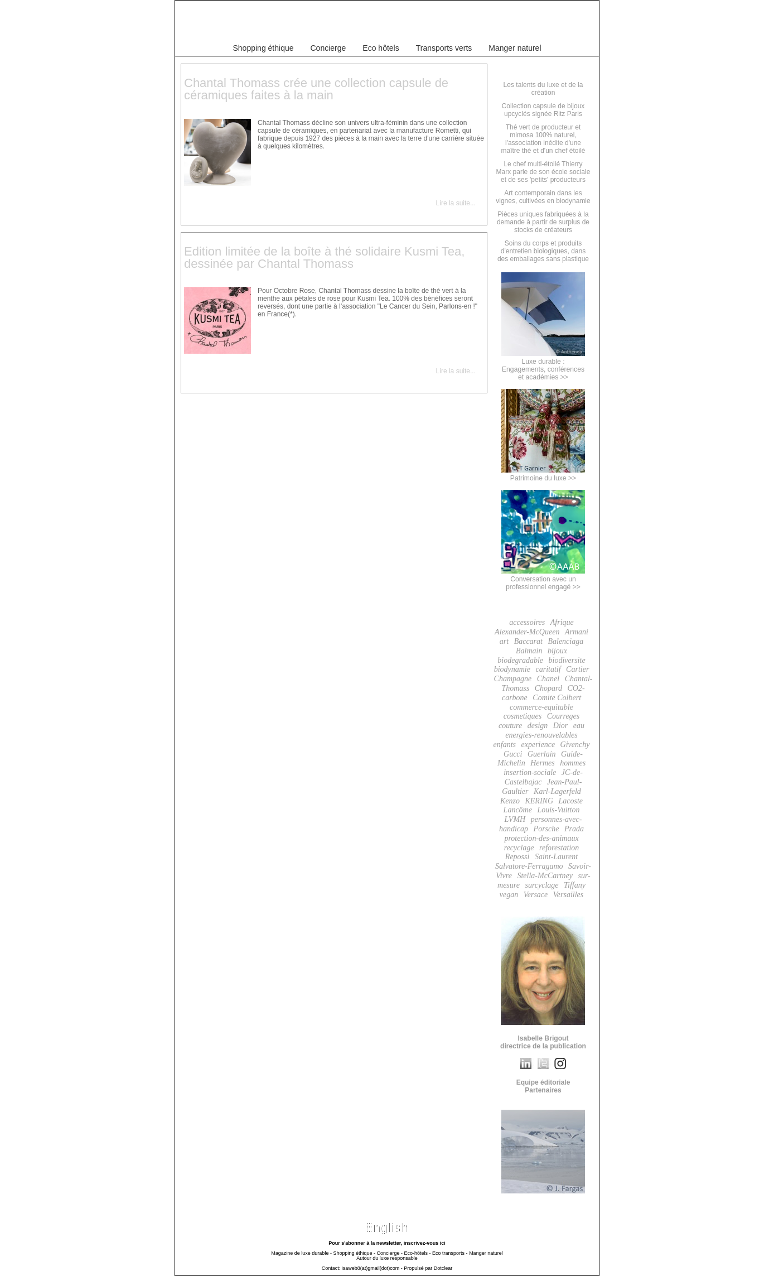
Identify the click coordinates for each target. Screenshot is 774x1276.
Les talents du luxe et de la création (543, 89)
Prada (574, 829)
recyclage (519, 848)
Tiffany (575, 885)
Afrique (562, 622)
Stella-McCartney (545, 875)
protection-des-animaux (541, 838)
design (538, 725)
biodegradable (520, 660)
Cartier (577, 669)
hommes (573, 763)
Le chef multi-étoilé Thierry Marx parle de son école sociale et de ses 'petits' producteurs (543, 172)
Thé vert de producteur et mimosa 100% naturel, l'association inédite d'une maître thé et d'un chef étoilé (543, 139)
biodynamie (512, 669)
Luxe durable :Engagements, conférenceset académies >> (543, 365)
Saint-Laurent (556, 857)
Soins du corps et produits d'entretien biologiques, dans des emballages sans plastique (543, 251)
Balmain (529, 651)
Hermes (542, 763)
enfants (505, 744)
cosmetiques (522, 716)
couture (510, 725)
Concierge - (389, 1253)
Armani (576, 632)
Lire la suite (453, 203)
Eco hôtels (380, 48)
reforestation (559, 848)
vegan (509, 894)
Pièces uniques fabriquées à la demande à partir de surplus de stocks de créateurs (543, 222)
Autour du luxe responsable (387, 1258)
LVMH (515, 819)
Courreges (563, 716)
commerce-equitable (541, 707)
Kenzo (510, 801)
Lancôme (518, 810)
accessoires (527, 622)
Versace (536, 894)
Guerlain (542, 754)
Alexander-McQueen (527, 632)
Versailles (568, 894)
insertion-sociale (530, 772)
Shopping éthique (263, 48)
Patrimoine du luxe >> (543, 474)
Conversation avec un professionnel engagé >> (543, 579)
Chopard (548, 688)
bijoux (557, 651)
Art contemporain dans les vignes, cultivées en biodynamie (543, 197)
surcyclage (541, 885)
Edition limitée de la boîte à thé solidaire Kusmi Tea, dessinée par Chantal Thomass (324, 257)
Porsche (546, 829)
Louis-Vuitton (558, 810)
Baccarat (528, 641)
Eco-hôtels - (417, 1253)
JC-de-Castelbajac (544, 777)
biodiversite (567, 660)
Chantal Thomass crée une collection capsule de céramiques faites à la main (316, 89)
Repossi (517, 857)
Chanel (548, 679)
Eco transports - (450, 1253)
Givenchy (575, 744)
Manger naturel (514, 48)
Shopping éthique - (354, 1253)
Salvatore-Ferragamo (529, 866)
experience (538, 744)
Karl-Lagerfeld (557, 791)
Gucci (513, 754)
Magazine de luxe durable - (301, 1253)
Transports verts (444, 48)
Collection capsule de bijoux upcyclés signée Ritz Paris (543, 110)
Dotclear (443, 1268)
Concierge (328, 48)
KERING (539, 801)
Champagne (513, 679)
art (504, 641)
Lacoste (571, 801)
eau (578, 725)
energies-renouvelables (541, 735)
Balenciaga (565, 641)
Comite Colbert (557, 698)
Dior (560, 725)
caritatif (547, 669)
